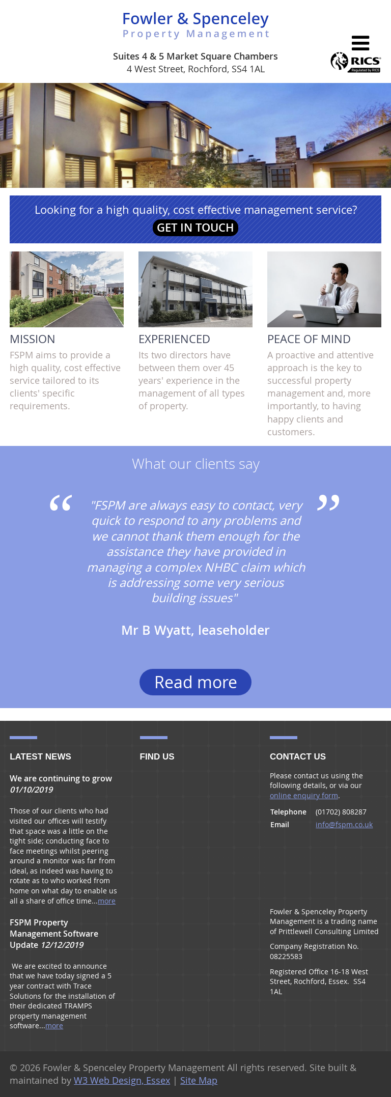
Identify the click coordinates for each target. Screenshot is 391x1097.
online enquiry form (304, 795)
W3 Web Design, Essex (122, 1080)
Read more (195, 682)
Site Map (198, 1080)
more (107, 901)
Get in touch (195, 227)
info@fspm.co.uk (344, 824)
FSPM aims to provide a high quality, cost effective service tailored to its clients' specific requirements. (67, 331)
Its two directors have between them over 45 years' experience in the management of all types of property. (195, 331)
